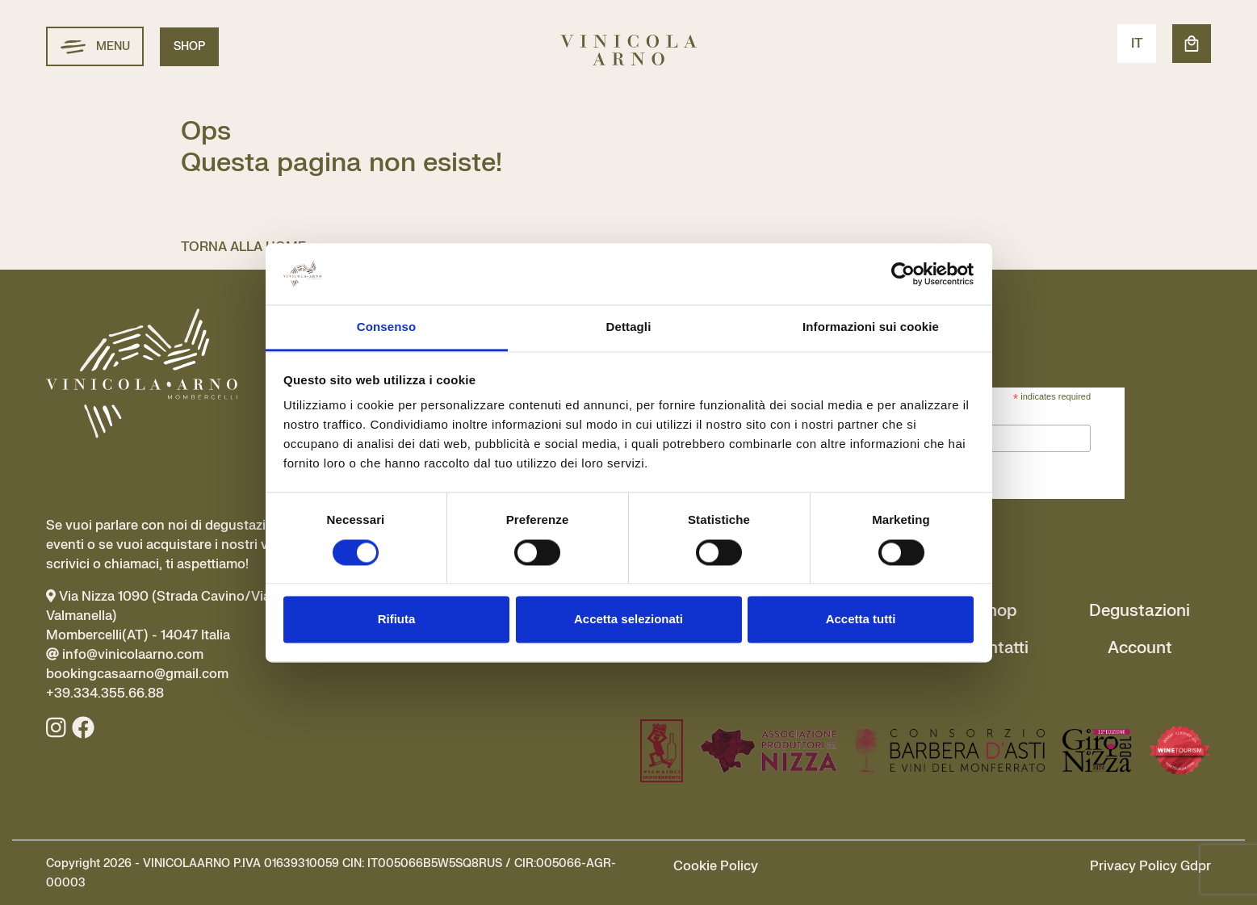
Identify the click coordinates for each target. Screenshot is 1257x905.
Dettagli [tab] (629, 327)
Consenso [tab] (386, 327)
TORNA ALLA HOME (243, 247)
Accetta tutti (861, 619)
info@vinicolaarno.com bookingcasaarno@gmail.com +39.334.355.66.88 (137, 674)
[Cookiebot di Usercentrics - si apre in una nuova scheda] (903, 274)
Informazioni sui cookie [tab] (870, 327)
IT (1137, 44)
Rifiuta (397, 619)
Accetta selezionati (628, 619)
